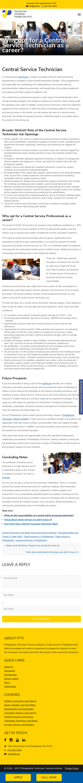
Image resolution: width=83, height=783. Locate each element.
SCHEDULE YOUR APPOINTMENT (81, 397)
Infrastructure (10, 674)
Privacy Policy (72, 768)
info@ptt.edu (34, 6)
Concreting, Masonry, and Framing (20, 713)
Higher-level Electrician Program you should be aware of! (32, 545)
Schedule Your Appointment (41, 3)
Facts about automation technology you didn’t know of (51, 552)
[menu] (79, 14)
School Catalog (11, 678)
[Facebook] (6, 740)
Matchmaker (10, 686)
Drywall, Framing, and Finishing (19, 724)
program (6, 477)
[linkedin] (24, 740)
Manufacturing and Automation (19, 709)
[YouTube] (18, 740)
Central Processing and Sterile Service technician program (29, 532)
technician (23, 77)
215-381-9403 (50, 6)
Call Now (49, 777)
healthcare (47, 383)
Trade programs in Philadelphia (38, 536)
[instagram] (12, 740)
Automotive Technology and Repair (20, 720)
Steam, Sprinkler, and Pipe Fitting (20, 705)
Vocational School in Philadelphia (31, 540)
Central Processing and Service (18, 716)
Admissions (9, 670)
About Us (8, 666)
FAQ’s (7, 682)
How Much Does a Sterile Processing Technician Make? (31, 524)
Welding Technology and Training (20, 701)
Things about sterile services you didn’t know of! (28, 519)
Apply (18, 777)
